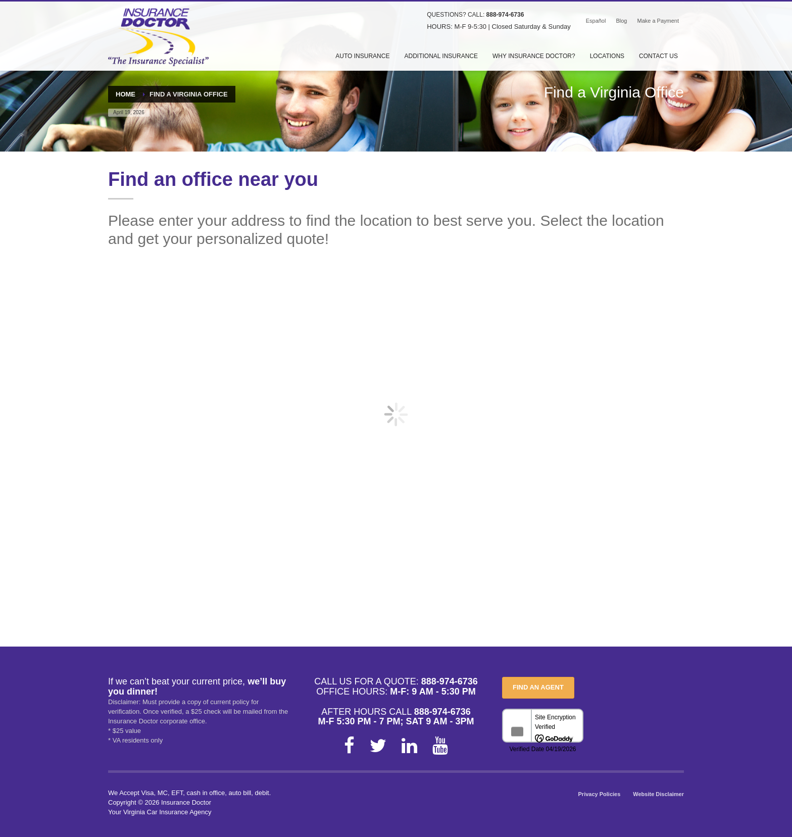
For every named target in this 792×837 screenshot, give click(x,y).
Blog (621, 21)
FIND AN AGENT (538, 687)
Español (596, 21)
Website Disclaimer (658, 794)
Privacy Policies (599, 794)
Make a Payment (658, 21)
